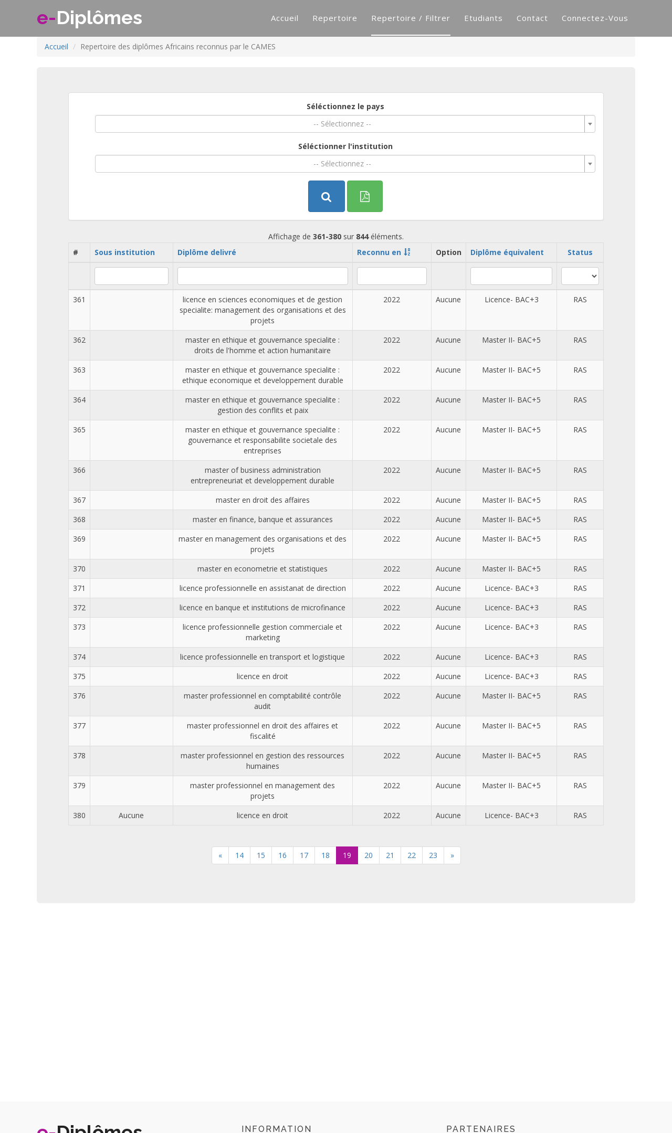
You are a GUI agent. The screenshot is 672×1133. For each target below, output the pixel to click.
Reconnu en (379, 252)
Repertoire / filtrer (410, 18)
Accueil (285, 18)
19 (347, 855)
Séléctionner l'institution (345, 146)
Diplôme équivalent (507, 252)
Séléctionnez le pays (345, 106)
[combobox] (345, 124)
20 (368, 855)
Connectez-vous (595, 18)
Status (580, 252)
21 (390, 855)
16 (282, 855)
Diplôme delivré (206, 252)
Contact (532, 18)
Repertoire (335, 18)
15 (261, 855)
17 (304, 855)
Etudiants (483, 18)
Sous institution (124, 252)
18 (325, 855)
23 (433, 855)
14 (239, 855)
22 (411, 855)
